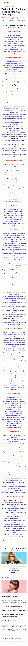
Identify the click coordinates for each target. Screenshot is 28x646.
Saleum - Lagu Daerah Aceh (9, 620)
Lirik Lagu (6, 2)
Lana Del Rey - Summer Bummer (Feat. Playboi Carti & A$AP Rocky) (12, 615)
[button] (23, 2)
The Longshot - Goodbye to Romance (11, 606)
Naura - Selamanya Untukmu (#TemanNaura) (9, 597)
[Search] (26, 2)
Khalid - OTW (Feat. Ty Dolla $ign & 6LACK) (13, 610)
